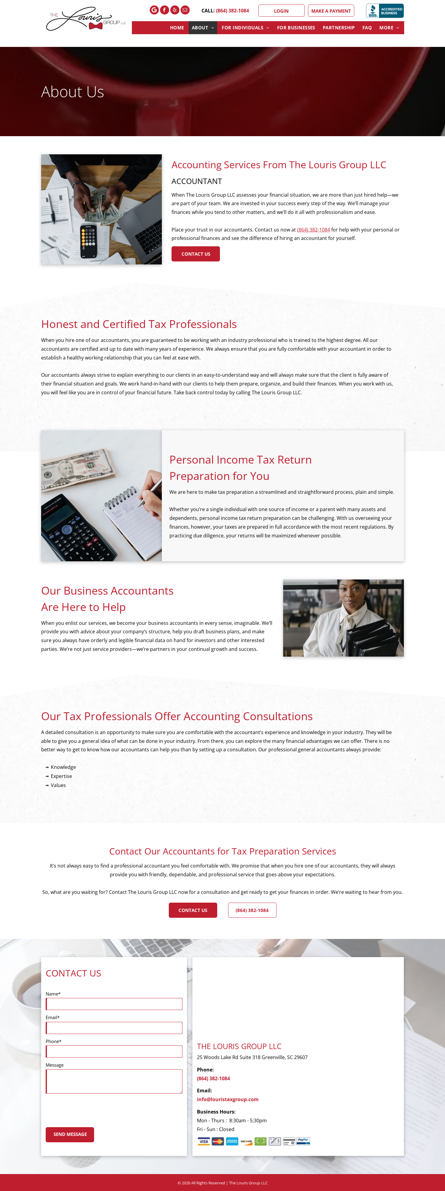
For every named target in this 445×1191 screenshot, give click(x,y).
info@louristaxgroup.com (228, 1099)
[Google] (154, 10)
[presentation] (92, 1109)
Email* (53, 1017)
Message (55, 1065)
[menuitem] (178, 27)
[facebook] (164, 10)
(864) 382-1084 (232, 10)
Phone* (53, 1041)
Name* (53, 994)
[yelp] (174, 10)
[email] (185, 10)
